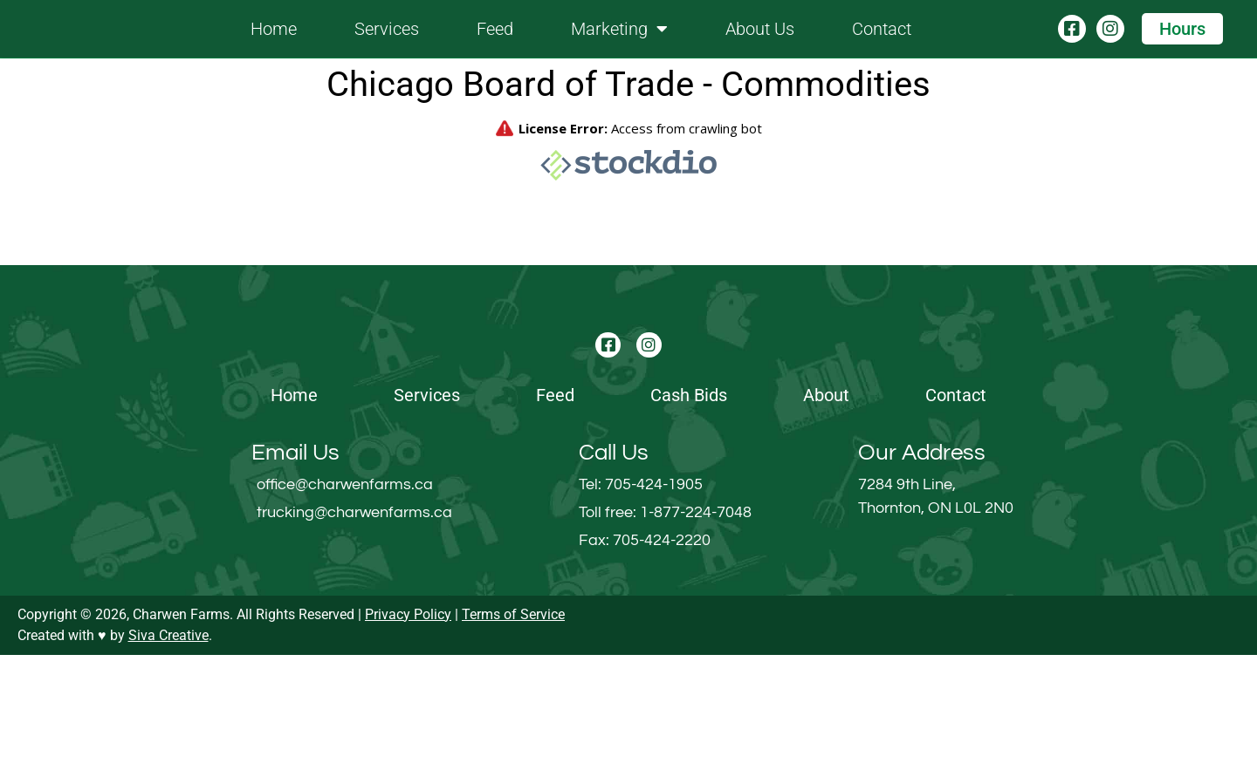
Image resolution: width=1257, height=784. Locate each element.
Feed (495, 47)
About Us (759, 47)
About (826, 524)
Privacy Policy (408, 743)
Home (274, 47)
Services (386, 47)
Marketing (619, 47)
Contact (881, 47)
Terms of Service (513, 743)
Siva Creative (168, 764)
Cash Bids (688, 524)
